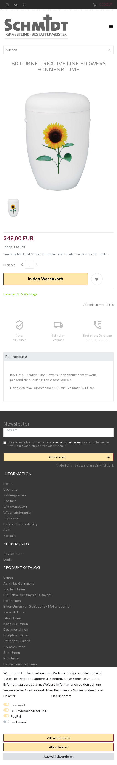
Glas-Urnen (12, 618)
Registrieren (13, 554)
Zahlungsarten (14, 495)
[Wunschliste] (24, 4)
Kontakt (9, 501)
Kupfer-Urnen (14, 589)
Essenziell (18, 705)
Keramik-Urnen (15, 612)
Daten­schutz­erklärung (20, 524)
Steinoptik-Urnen (16, 641)
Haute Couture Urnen (20, 664)
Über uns (10, 489)
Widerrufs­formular (17, 512)
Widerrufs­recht (15, 507)
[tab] (58, 356)
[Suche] (109, 50)
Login (7, 559)
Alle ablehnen (58, 747)
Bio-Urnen (11, 658)
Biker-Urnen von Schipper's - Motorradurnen (37, 606)
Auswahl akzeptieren (59, 756)
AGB (7, 530)
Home (7, 484)
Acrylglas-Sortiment (18, 583)
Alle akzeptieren (58, 738)
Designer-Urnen (15, 629)
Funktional (19, 722)
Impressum (12, 518)
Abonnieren (79, 457)
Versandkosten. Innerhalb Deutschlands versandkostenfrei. (70, 253)
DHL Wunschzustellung (29, 711)
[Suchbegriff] (58, 50)
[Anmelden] (7, 4)
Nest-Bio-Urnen (15, 624)
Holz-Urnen (12, 600)
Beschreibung (16, 356)
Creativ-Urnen (14, 647)
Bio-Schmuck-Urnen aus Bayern (27, 595)
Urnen (8, 577)
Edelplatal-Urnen (16, 635)
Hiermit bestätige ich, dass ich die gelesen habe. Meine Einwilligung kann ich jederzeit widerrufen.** (58, 444)
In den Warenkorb (45, 279)
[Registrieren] (16, 4)
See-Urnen (11, 652)
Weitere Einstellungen (20, 728)
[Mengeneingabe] (29, 265)
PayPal (16, 716)
